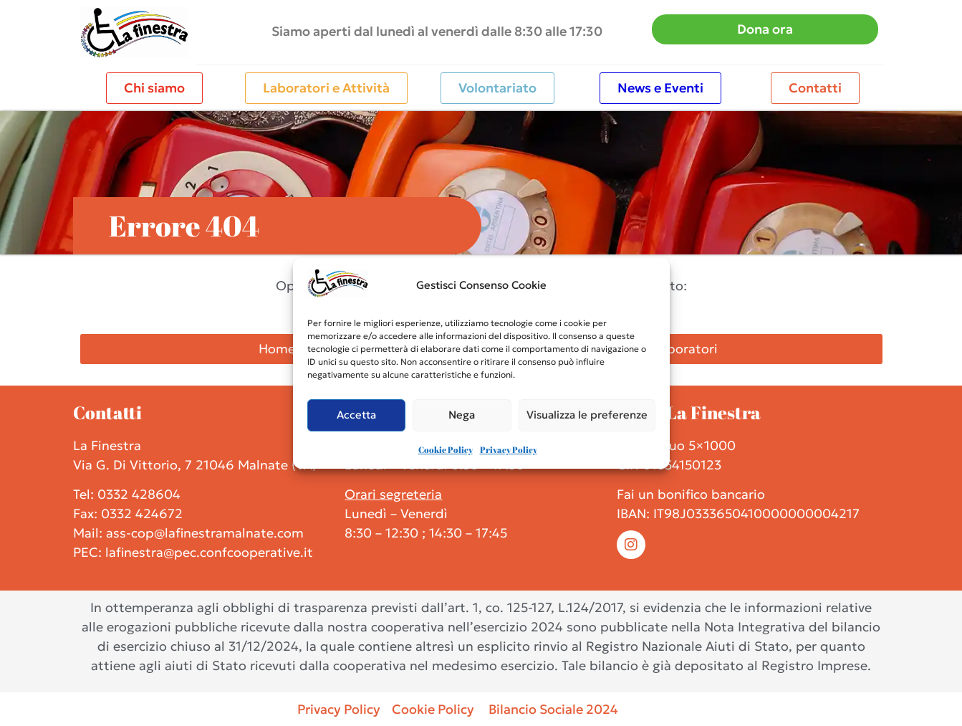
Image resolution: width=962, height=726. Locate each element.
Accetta (356, 414)
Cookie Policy (445, 449)
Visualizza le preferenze (587, 414)
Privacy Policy (508, 449)
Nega (461, 414)
